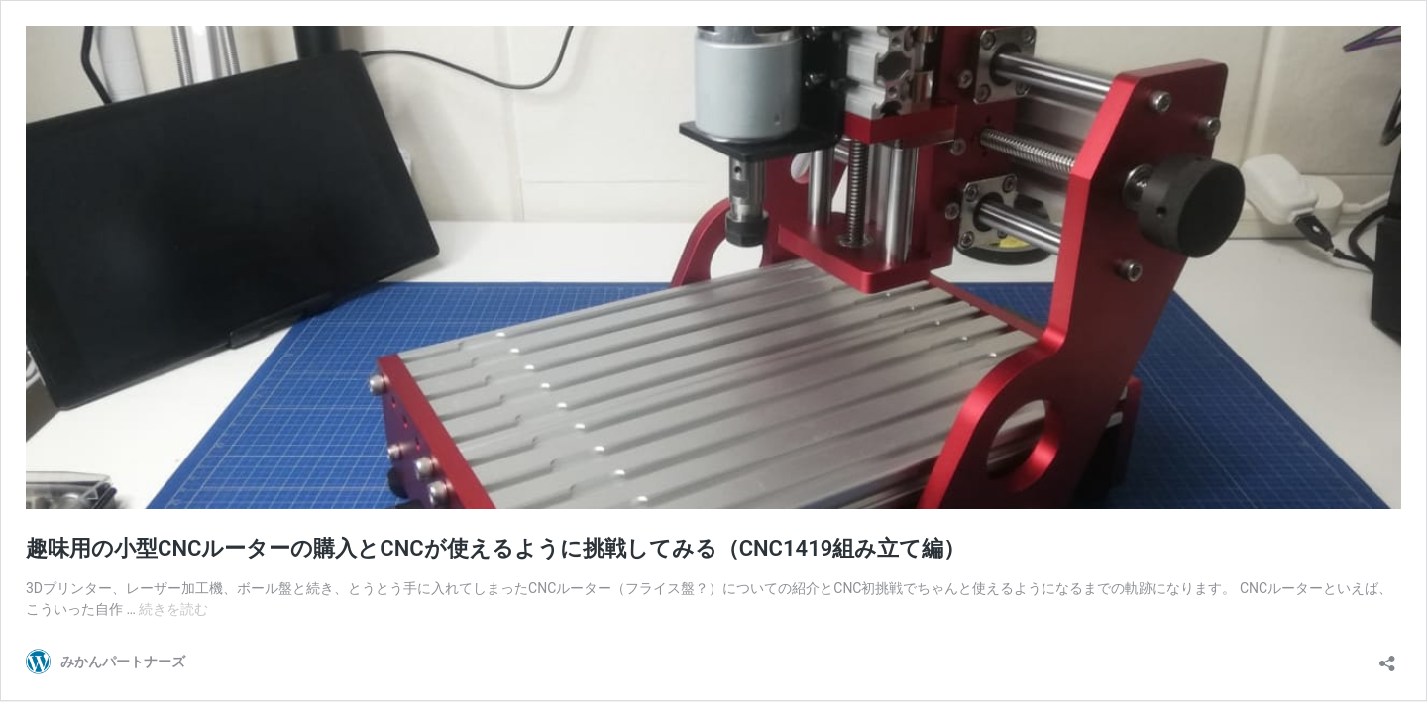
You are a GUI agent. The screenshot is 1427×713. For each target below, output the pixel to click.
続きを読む (173, 609)
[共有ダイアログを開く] (1387, 657)
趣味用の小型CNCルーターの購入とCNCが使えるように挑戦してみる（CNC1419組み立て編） (495, 548)
